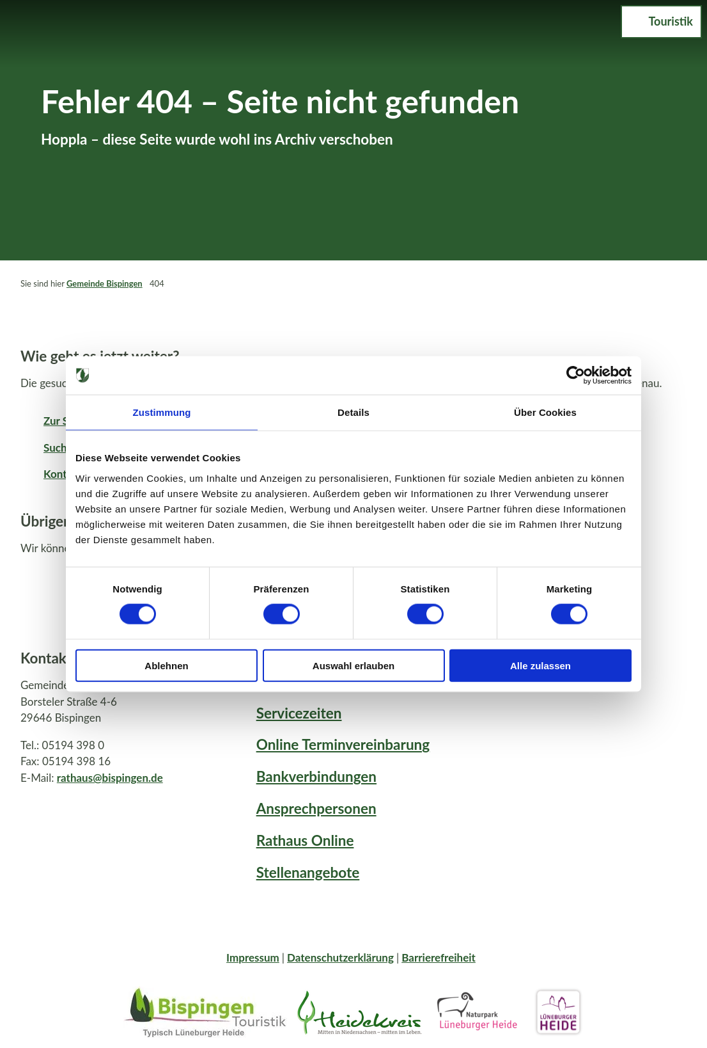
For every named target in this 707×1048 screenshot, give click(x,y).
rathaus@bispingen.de (110, 777)
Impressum (252, 957)
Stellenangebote (308, 872)
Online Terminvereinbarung (343, 744)
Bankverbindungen (316, 776)
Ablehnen (166, 665)
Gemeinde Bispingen (104, 283)
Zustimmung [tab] (162, 412)
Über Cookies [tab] (545, 412)
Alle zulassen (540, 665)
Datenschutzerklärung (340, 957)
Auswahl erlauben (353, 665)
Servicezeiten (299, 713)
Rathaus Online (305, 840)
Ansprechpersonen (316, 808)
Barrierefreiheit (438, 957)
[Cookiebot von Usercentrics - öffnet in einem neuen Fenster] (576, 375)
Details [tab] (353, 412)
